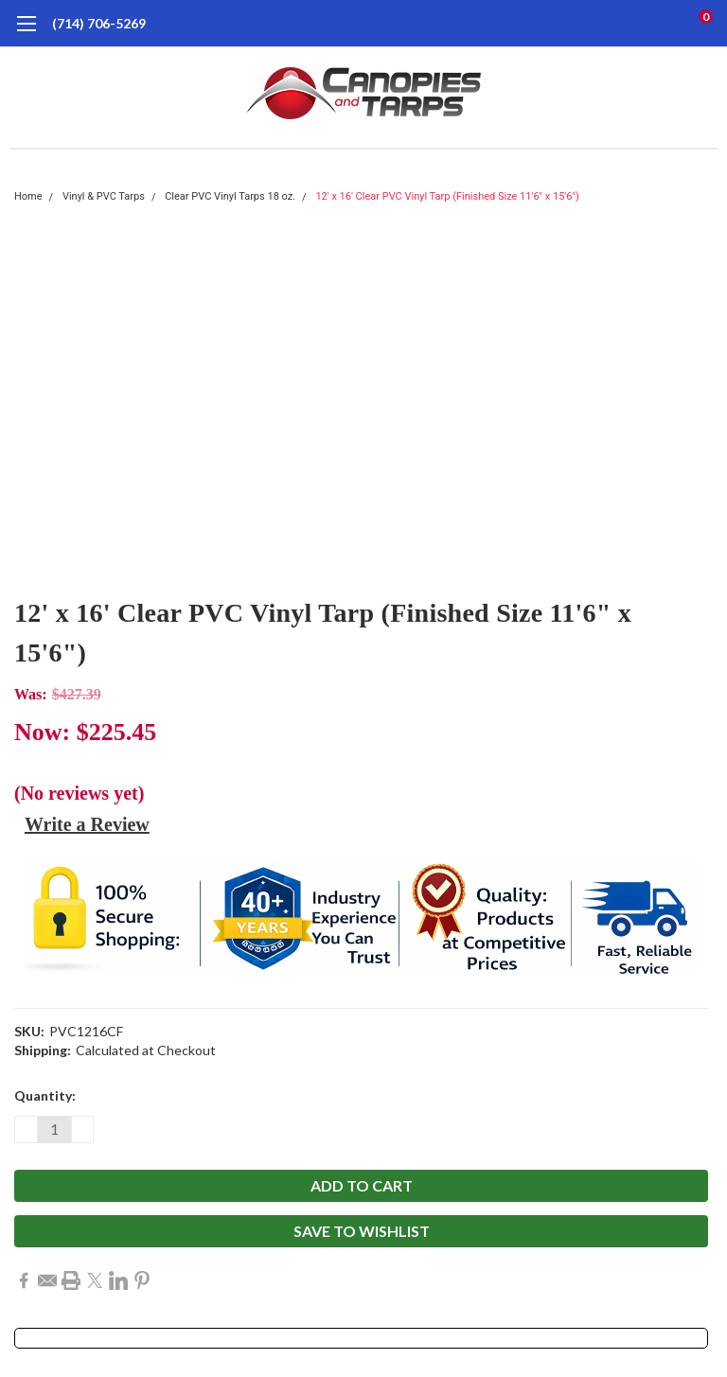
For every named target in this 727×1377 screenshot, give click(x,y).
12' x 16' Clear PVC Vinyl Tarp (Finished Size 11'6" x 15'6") (446, 196)
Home (28, 196)
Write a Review (87, 824)
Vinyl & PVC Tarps (103, 196)
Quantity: (45, 1095)
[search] (627, 23)
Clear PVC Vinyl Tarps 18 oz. (230, 196)
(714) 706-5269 (99, 23)
